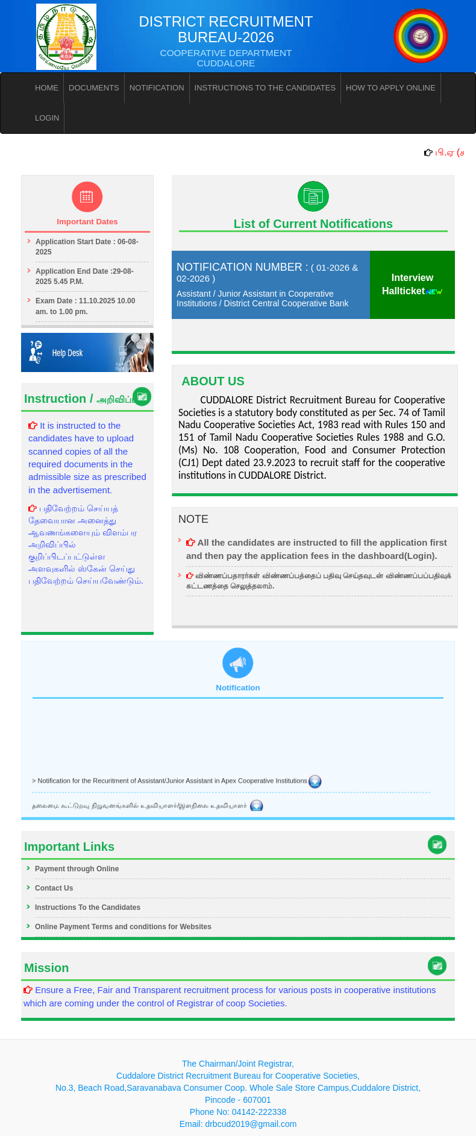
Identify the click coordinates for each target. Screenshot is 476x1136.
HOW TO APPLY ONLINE (391, 87)
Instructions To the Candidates (87, 907)
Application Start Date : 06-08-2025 (87, 247)
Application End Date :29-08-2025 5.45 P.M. (85, 276)
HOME (46, 87)
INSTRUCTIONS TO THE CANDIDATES (265, 87)
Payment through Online (77, 869)
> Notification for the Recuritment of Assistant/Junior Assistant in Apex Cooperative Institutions (177, 781)
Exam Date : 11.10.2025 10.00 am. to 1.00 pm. (85, 306)
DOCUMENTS (94, 87)
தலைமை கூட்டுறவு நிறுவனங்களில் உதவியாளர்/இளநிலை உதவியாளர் (148, 806)
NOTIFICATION (157, 87)
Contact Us (54, 888)
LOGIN (47, 117)
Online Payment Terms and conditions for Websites (123, 927)
